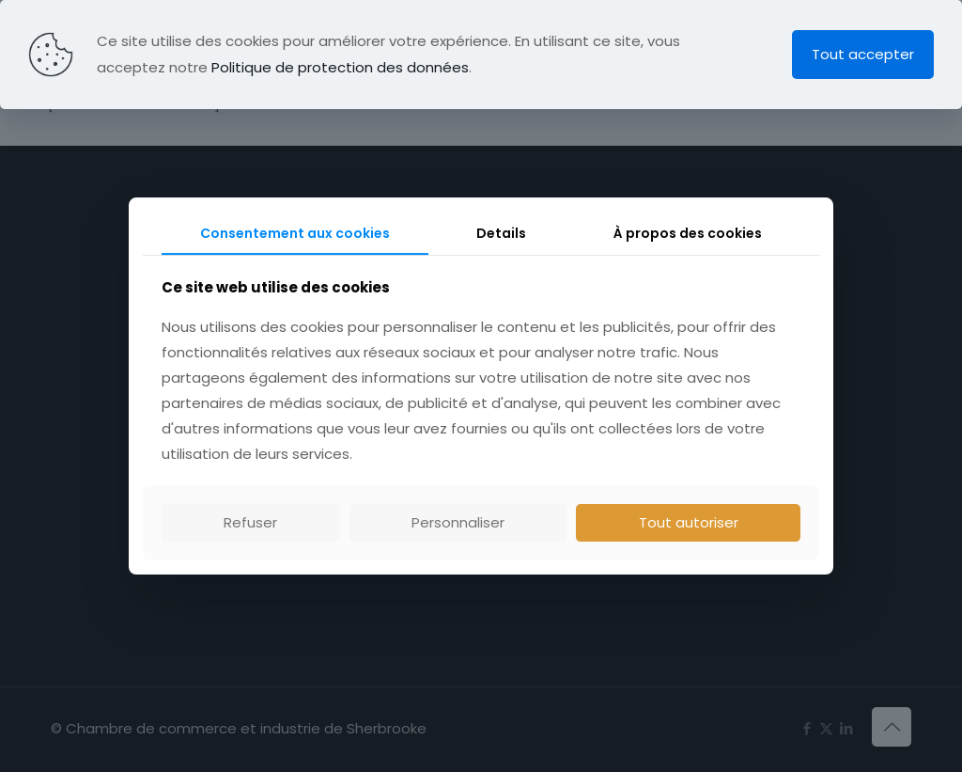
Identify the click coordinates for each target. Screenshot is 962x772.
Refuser (250, 522)
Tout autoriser (688, 522)
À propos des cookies (687, 233)
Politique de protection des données (340, 67)
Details (501, 233)
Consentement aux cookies (295, 233)
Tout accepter (863, 54)
